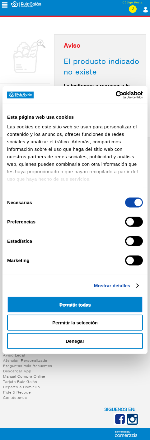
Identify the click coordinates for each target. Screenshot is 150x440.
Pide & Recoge (17, 393)
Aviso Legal (14, 355)
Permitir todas (75, 304)
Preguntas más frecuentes (27, 366)
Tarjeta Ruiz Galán (20, 382)
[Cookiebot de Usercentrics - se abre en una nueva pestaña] (115, 95)
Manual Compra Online (24, 377)
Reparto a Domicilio (21, 387)
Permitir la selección (75, 322)
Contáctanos (15, 398)
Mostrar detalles (112, 285)
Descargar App (17, 371)
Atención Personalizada (25, 361)
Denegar (75, 340)
